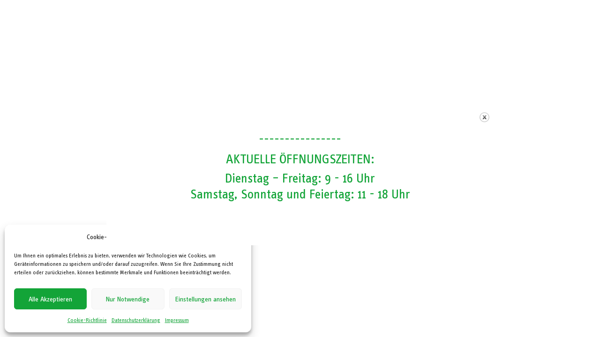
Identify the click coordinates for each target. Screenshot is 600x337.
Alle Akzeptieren (50, 299)
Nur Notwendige (128, 299)
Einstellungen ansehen (205, 299)
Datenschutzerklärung (136, 320)
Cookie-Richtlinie (87, 320)
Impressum (177, 320)
